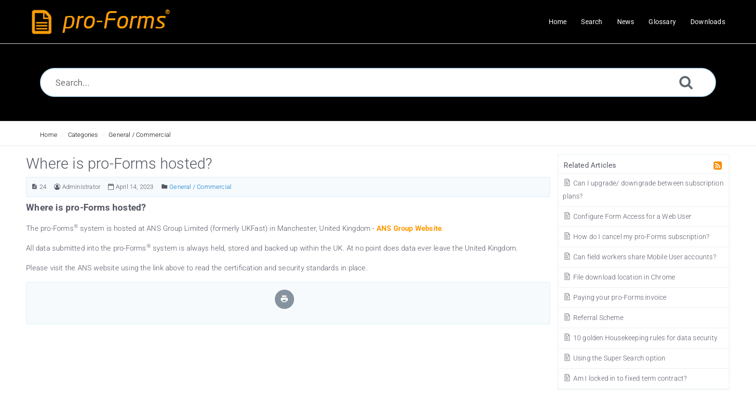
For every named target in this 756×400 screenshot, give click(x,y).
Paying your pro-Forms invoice (614, 297)
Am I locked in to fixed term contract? (625, 378)
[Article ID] (34, 187)
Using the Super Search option (614, 358)
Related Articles (590, 165)
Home (48, 134)
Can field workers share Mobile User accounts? (639, 257)
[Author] (57, 187)
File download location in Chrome (619, 277)
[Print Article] (284, 299)
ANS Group (395, 228)
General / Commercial (139, 134)
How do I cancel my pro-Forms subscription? (636, 236)
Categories (83, 134)
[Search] (686, 82)
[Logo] (103, 21)
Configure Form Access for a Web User (627, 216)
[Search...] (378, 82)
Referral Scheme (593, 317)
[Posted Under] (165, 187)
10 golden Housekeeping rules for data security (640, 338)
